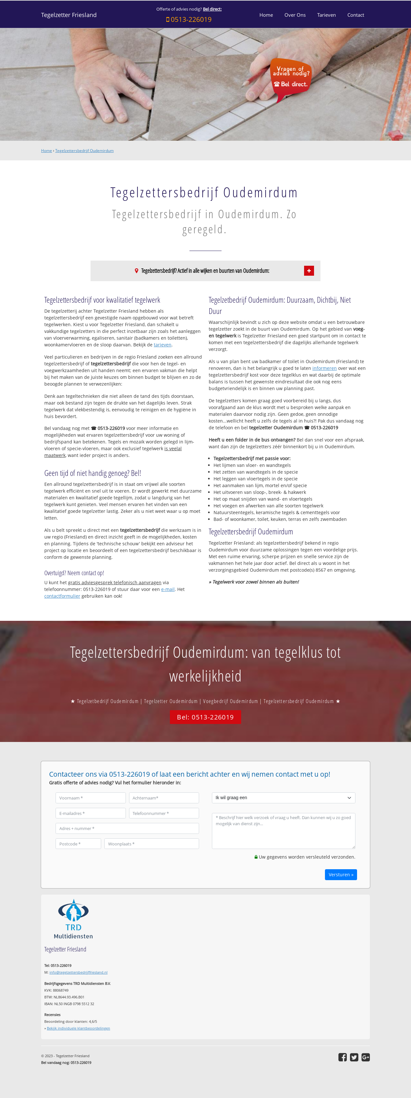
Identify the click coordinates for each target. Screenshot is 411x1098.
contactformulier (62, 596)
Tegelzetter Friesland (69, 15)
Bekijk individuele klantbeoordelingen (78, 1028)
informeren (324, 368)
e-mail (168, 589)
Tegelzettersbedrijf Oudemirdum (84, 150)
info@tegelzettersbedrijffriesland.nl (78, 972)
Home (46, 150)
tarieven (162, 345)
